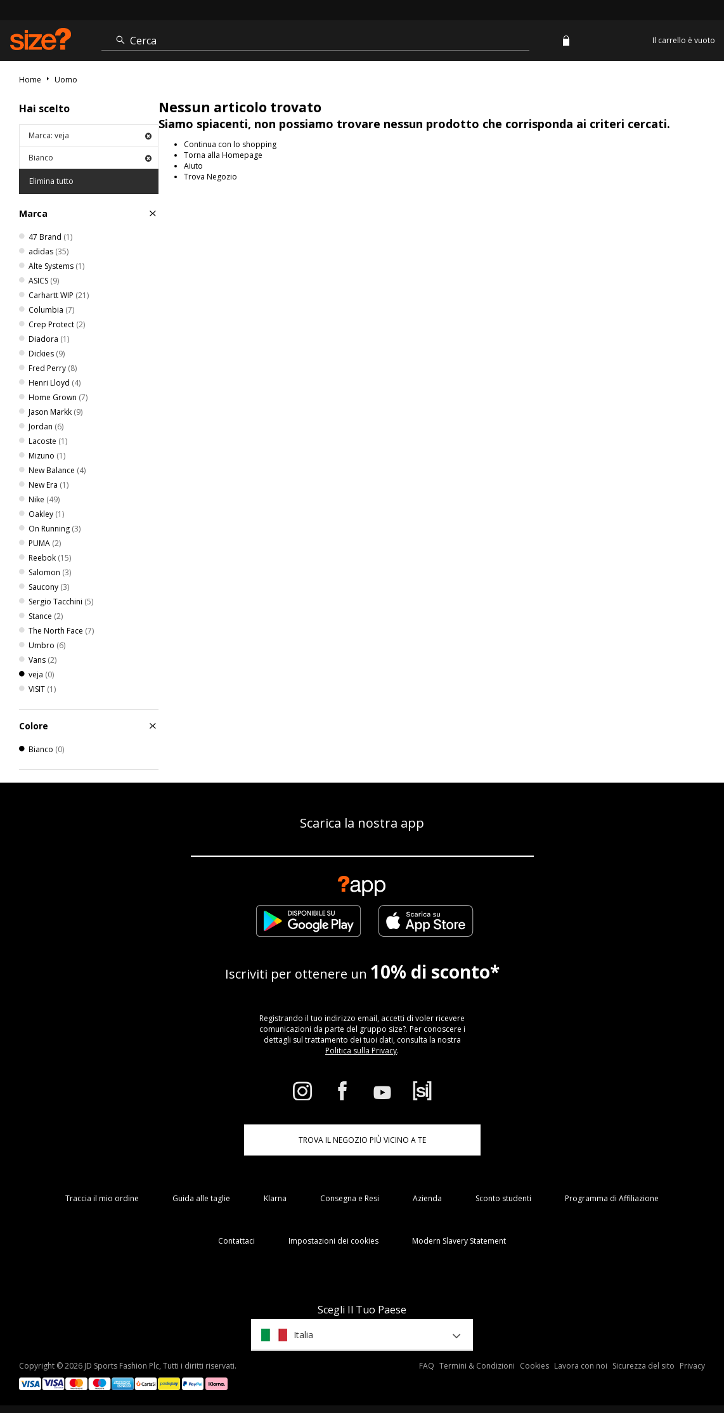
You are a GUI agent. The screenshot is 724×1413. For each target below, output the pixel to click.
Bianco (90, 157)
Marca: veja (90, 135)
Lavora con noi (580, 1365)
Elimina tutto (51, 181)
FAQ (426, 1365)
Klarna (275, 1198)
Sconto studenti (503, 1198)
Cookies (534, 1365)
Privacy (692, 1365)
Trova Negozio (210, 176)
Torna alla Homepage (223, 155)
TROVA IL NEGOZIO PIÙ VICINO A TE (362, 1140)
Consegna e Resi (349, 1198)
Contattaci (236, 1240)
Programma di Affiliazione (612, 1198)
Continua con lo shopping (230, 144)
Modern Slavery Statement (459, 1240)
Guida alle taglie (201, 1198)
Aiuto (193, 165)
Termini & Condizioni (477, 1365)
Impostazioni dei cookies (333, 1240)
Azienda (427, 1198)
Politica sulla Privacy (361, 1050)
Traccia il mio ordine (102, 1198)
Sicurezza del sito (643, 1365)
